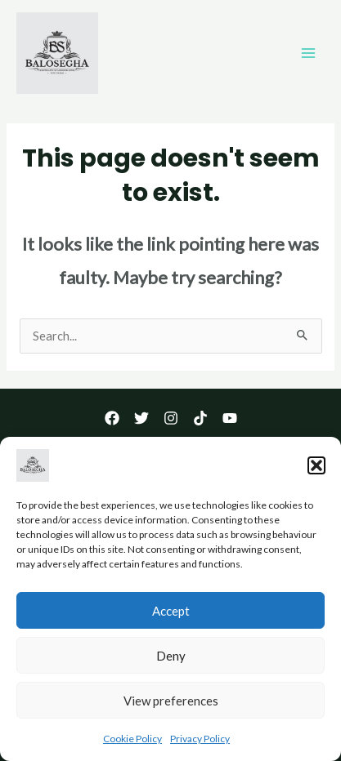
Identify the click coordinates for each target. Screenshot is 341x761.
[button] (316, 469)
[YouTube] (229, 418)
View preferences (170, 703)
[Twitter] (141, 418)
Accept (171, 614)
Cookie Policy (132, 743)
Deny (171, 659)
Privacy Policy (200, 743)
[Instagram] (171, 418)
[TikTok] (200, 418)
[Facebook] (112, 418)
